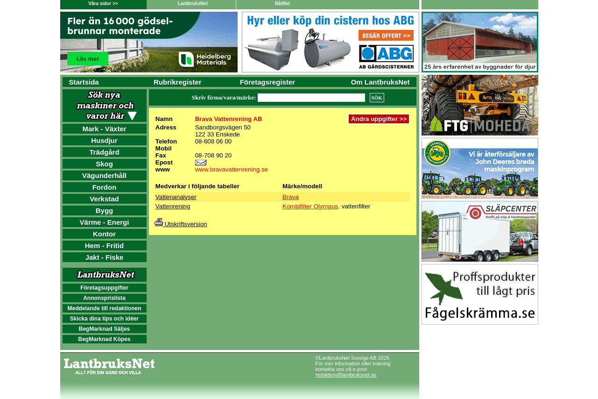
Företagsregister (267, 82)
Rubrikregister (178, 82)
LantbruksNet (193, 3)
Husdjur (104, 140)
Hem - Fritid (104, 245)
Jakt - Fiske (104, 257)
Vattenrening (172, 206)
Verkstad (104, 199)
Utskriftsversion (181, 224)
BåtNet (282, 3)
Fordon (104, 187)
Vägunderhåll (104, 175)
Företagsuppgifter (104, 288)
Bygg (104, 210)
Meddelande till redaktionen (104, 308)
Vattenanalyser (176, 196)
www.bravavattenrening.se (231, 169)
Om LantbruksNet (380, 82)
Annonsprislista (104, 298)
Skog (104, 164)
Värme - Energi (104, 222)
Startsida (84, 82)
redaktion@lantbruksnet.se (346, 375)
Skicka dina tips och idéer (104, 318)
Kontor (104, 234)
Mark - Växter (104, 129)
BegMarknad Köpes (104, 339)
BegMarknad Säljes (104, 329)
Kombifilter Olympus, (311, 206)
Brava (290, 196)
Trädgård (104, 152)
